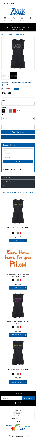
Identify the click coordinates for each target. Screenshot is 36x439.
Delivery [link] (18, 421)
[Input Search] (16, 3)
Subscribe (28, 398)
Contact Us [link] (18, 416)
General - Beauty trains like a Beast (18, 323)
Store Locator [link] (17, 413)
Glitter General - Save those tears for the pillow (18, 276)
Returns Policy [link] (18, 418)
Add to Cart (18, 132)
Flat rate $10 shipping (18, 25)
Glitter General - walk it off (18, 228)
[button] (18, 137)
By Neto (18, 436)
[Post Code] (18, 157)
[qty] (18, 127)
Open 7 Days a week (18, 29)
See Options (16, 241)
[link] (15, 403)
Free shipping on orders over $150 (18, 27)
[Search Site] (33, 3)
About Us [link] (18, 410)
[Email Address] (11, 398)
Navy (18, 110)
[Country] (18, 153)
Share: (6, 89)
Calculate (18, 161)
